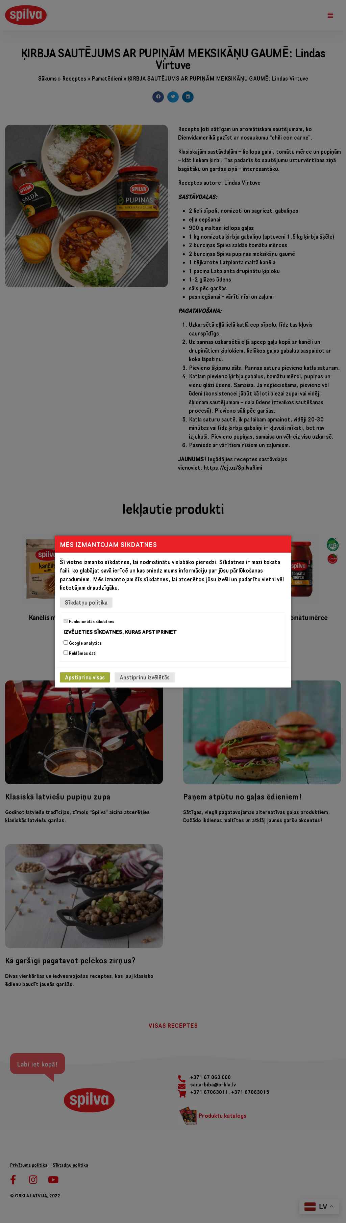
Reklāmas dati (80, 653)
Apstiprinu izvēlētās (145, 677)
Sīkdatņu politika (86, 602)
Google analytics (83, 643)
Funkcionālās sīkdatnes (89, 621)
